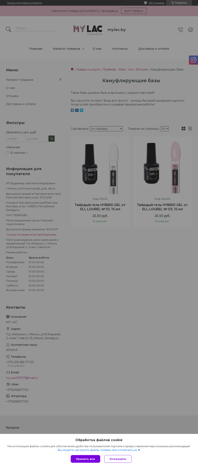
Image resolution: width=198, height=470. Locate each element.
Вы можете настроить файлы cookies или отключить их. (98, 450)
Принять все (85, 459)
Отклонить (118, 459)
